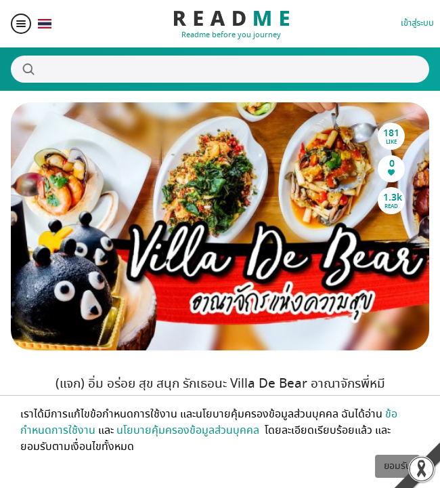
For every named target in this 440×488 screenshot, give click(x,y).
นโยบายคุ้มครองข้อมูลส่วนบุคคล (189, 430)
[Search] (220, 69)
